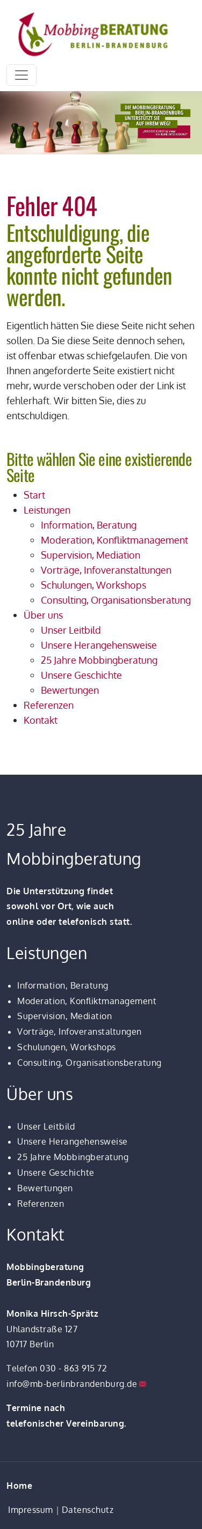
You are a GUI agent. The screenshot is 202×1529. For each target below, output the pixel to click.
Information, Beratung (63, 985)
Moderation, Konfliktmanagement (86, 1001)
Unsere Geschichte (56, 1172)
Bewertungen (45, 1188)
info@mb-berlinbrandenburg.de (71, 1383)
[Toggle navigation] (21, 75)
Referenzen (40, 1203)
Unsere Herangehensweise (72, 1141)
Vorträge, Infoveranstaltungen (79, 1031)
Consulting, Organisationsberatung (89, 1062)
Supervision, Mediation (64, 1016)
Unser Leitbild (46, 1126)
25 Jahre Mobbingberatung (72, 1157)
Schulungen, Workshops (66, 1047)
